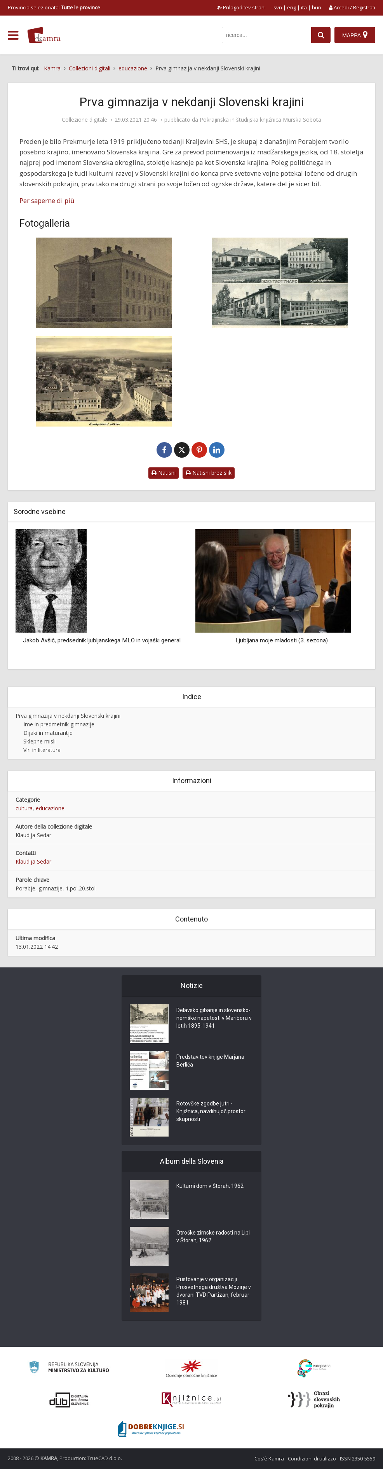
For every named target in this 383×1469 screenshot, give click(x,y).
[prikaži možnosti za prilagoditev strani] (241, 7)
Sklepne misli (39, 741)
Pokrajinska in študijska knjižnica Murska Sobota (260, 119)
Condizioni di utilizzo (312, 1458)
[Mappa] (354, 35)
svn (277, 7)
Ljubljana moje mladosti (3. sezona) (281, 640)
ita (304, 7)
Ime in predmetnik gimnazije (58, 724)
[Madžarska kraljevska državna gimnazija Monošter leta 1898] (103, 283)
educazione (50, 808)
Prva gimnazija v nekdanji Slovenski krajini (68, 715)
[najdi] (321, 35)
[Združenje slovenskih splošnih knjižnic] (191, 1400)
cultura (24, 808)
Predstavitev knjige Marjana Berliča (210, 1061)
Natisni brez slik (209, 472)
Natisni (163, 472)
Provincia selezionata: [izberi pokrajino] (54, 7)
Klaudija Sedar (33, 861)
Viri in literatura (42, 750)
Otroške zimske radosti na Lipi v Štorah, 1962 (213, 1236)
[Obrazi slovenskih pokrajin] (314, 1400)
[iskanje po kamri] (266, 35)
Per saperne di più (47, 200)
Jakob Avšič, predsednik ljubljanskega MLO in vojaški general (102, 640)
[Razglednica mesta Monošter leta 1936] (279, 283)
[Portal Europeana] (314, 1368)
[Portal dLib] (69, 1400)
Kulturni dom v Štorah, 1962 (210, 1186)
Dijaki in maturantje (48, 732)
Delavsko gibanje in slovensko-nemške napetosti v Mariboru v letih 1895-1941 (214, 1018)
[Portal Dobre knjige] (151, 1429)
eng (291, 7)
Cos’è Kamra (269, 1458)
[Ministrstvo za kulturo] (69, 1368)
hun (316, 7)
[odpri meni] (13, 35)
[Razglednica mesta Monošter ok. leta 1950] (103, 381)
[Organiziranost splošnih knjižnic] (191, 1368)
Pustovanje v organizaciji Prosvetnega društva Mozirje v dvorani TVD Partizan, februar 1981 (213, 1291)
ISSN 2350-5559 (357, 1458)
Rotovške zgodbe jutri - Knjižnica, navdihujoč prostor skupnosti (210, 1111)
